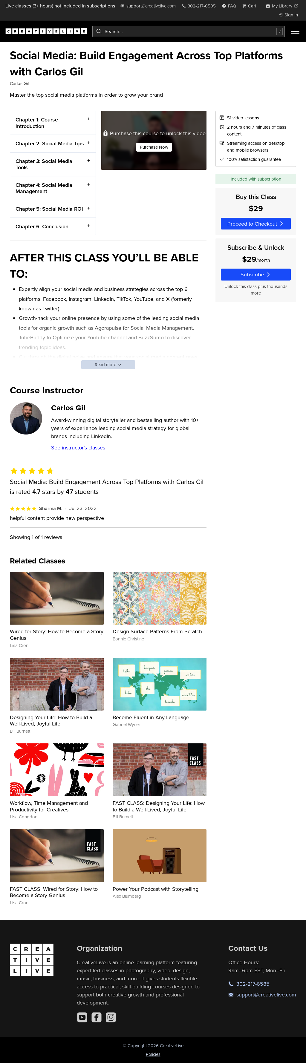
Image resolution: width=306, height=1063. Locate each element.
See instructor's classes (78, 447)
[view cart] (251, 6)
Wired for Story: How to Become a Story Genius (56, 635)
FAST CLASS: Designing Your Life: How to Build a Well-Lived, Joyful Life (159, 806)
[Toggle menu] (295, 31)
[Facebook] (96, 1017)
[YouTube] (82, 1017)
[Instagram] (110, 1017)
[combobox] (188, 31)
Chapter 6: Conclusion (42, 226)
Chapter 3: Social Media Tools (44, 164)
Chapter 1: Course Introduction (37, 123)
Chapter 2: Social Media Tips (50, 143)
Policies (153, 1054)
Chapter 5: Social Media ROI (49, 208)
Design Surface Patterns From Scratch (157, 631)
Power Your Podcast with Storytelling (155, 889)
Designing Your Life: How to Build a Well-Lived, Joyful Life (51, 721)
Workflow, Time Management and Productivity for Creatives (49, 806)
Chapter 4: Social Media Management (44, 188)
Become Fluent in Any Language (151, 717)
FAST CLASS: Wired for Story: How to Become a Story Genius (54, 892)
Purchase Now (154, 147)
